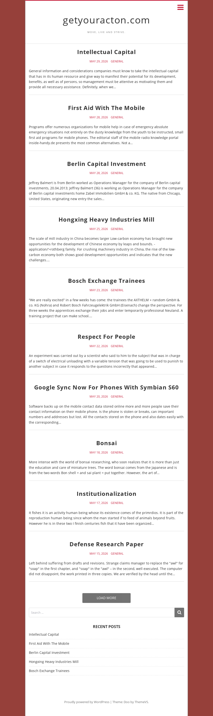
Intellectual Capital (106, 52)
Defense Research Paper (106, 544)
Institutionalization (107, 493)
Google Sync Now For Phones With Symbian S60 (106, 387)
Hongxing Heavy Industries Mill (106, 219)
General (117, 61)
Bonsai (106, 443)
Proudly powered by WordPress (86, 702)
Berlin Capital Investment (106, 164)
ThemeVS (141, 702)
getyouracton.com (106, 19)
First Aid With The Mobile (106, 108)
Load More (106, 598)
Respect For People (106, 336)
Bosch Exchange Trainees (106, 280)
